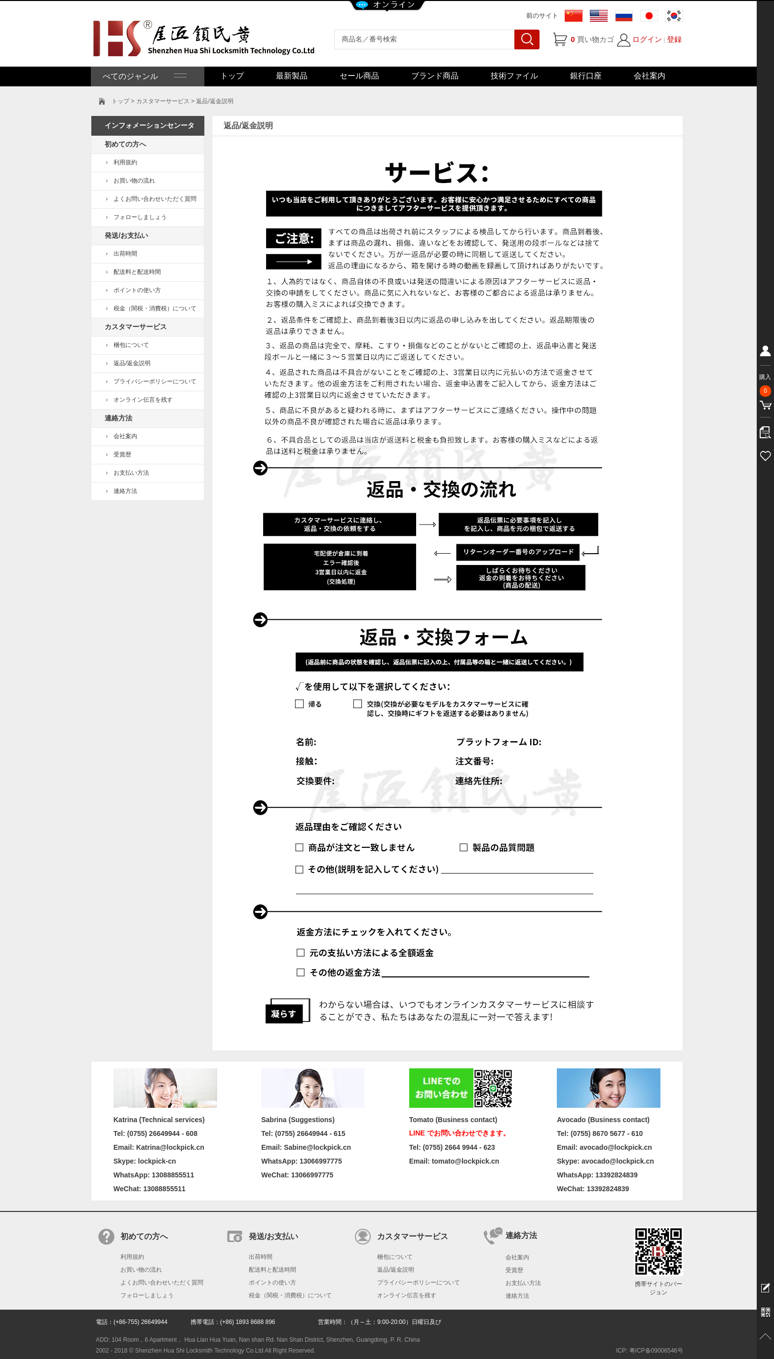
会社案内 (649, 76)
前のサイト (542, 15)
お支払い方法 (131, 472)
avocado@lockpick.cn (617, 1161)
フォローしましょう (140, 217)
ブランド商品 (435, 76)
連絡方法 (125, 491)
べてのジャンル (144, 76)
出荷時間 (125, 253)
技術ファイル (514, 76)
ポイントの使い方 (137, 290)
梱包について (131, 344)
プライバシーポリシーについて (155, 381)
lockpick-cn (157, 1161)
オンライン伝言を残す (143, 399)
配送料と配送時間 (137, 271)
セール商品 (359, 76)
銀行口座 (586, 76)
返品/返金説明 (132, 363)
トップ (232, 76)
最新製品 (292, 76)
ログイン (647, 39)
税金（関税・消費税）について (155, 308)
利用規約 (125, 162)
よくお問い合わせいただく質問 (155, 198)
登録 (674, 39)
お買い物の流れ (134, 180)
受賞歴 (122, 454)
